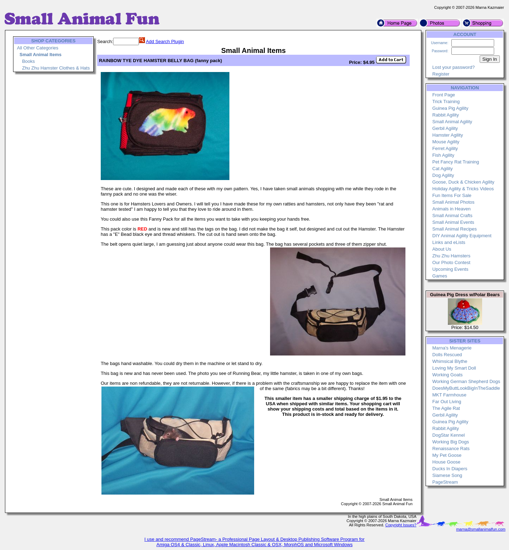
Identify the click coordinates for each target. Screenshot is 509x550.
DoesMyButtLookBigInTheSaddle (466, 388)
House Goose (446, 462)
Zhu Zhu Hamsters (451, 255)
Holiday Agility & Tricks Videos (463, 188)
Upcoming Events (450, 269)
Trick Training (446, 101)
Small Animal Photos (453, 202)
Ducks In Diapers (449, 468)
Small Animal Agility (452, 121)
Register (440, 74)
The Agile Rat (446, 408)
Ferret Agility (445, 148)
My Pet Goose (446, 455)
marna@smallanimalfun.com (480, 529)
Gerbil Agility (445, 128)
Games (439, 276)
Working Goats (447, 374)
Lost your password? (453, 67)
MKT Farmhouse (449, 394)
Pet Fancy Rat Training (455, 162)
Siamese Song (447, 475)
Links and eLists (448, 242)
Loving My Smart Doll (454, 368)
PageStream (445, 482)
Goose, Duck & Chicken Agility (463, 182)
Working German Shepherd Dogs (466, 381)
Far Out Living (446, 401)
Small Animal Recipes (454, 229)
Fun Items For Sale (452, 195)
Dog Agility (443, 175)
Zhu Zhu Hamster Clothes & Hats (55, 68)
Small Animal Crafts (452, 215)
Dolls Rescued (447, 354)
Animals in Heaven (451, 208)
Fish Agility (443, 155)
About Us (441, 249)
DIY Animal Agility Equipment (461, 235)
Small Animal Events (453, 222)
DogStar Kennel (448, 435)
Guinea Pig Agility (450, 108)
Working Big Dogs (450, 441)
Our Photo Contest (451, 262)
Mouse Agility (446, 141)
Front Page (443, 94)
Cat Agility (442, 168)
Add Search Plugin (165, 41)
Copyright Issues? (400, 525)
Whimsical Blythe (449, 361)
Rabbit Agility (445, 115)
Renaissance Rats (451, 448)
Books (28, 61)
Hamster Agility (447, 135)
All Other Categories (37, 47)
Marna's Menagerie (452, 348)
